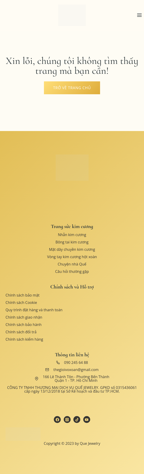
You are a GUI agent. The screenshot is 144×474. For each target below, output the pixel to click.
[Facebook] (57, 419)
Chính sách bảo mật (23, 295)
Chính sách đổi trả (21, 331)
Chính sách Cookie (21, 302)
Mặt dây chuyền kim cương (72, 249)
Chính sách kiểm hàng (24, 339)
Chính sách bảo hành (24, 324)
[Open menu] (139, 15)
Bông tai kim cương (71, 242)
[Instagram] (67, 419)
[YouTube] (86, 419)
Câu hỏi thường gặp (72, 271)
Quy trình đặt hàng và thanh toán (34, 309)
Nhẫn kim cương (72, 234)
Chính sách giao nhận (24, 317)
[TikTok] (76, 419)
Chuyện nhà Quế (72, 264)
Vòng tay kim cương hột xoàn (72, 256)
